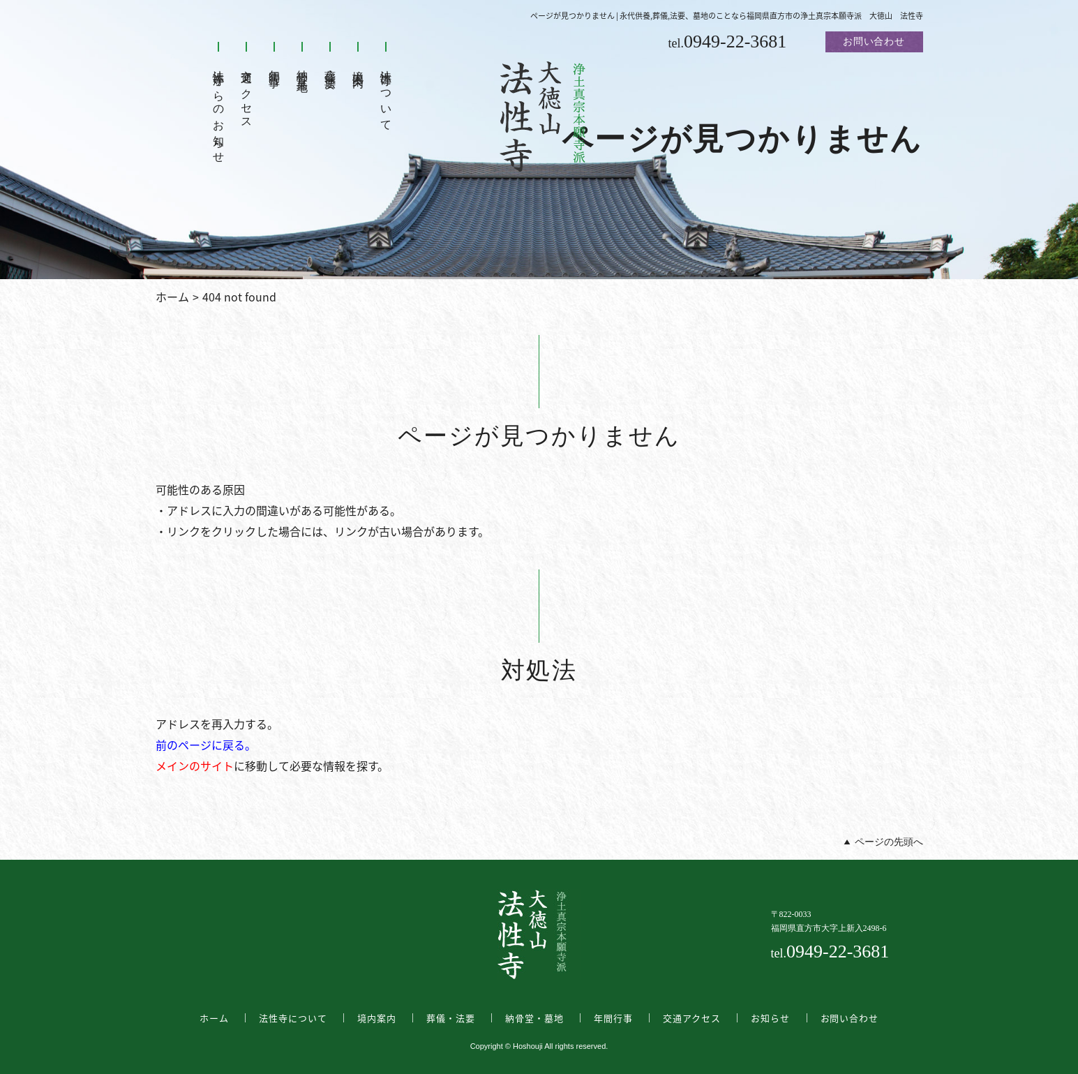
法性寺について (386, 94)
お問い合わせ (873, 41)
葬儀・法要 (330, 67)
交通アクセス (247, 93)
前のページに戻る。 (206, 744)
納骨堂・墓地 (302, 68)
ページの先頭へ (889, 842)
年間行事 (274, 65)
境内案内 (358, 65)
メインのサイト (195, 765)
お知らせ (770, 1017)
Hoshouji (528, 1046)
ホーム (172, 296)
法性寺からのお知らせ (219, 110)
